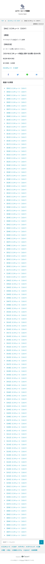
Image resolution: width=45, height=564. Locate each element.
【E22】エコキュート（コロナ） (16, 158)
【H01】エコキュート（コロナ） (16, 280)
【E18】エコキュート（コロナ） (16, 148)
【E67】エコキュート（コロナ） (16, 532)
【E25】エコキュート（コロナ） (16, 169)
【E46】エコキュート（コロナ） (16, 238)
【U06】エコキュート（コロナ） (16, 416)
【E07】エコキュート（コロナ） (16, 109)
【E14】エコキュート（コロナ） (16, 134)
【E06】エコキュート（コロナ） (16, 106)
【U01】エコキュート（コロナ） (16, 399)
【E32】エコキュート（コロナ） (16, 193)
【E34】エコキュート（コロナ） (16, 200)
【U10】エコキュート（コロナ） (16, 430)
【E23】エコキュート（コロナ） (16, 162)
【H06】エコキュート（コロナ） (16, 298)
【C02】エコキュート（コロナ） (16, 490)
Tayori (22, 560)
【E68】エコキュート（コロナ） (16, 535)
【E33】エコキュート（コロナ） (16, 196)
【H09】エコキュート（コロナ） (16, 308)
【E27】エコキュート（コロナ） (16, 175)
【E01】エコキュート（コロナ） (16, 88)
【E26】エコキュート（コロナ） (16, 172)
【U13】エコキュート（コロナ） (16, 441)
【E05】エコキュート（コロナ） (16, 102)
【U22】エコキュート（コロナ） (16, 462)
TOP (2, 21)
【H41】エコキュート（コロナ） (16, 388)
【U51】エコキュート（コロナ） (16, 472)
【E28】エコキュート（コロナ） (16, 179)
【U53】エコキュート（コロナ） (16, 479)
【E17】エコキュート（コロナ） (16, 144)
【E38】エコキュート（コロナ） (16, 214)
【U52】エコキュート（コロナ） (16, 476)
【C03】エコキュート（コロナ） (16, 493)
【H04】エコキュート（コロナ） (16, 291)
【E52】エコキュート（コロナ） (16, 256)
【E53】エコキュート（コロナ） (16, 259)
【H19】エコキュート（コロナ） (16, 336)
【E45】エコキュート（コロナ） (16, 235)
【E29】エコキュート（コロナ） (16, 182)
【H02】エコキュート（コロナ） (16, 284)
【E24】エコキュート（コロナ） (16, 165)
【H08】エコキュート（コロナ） (16, 305)
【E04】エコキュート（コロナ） (16, 99)
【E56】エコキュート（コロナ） (16, 507)
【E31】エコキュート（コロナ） (16, 189)
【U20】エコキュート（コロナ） (16, 455)
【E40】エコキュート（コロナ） (16, 221)
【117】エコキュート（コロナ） (16, 270)
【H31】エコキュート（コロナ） (16, 378)
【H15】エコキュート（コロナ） (16, 326)
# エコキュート (7, 68)
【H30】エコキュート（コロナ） (16, 375)
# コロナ (15, 68)
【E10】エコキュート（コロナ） (16, 120)
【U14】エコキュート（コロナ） (16, 444)
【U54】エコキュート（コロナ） (16, 483)
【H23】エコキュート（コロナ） (16, 350)
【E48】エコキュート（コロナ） (16, 245)
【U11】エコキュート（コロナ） (16, 434)
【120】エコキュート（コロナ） (16, 273)
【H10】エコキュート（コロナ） (16, 312)
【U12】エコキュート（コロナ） (16, 437)
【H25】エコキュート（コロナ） (16, 357)
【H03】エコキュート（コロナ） (16, 287)
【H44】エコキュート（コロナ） (16, 392)
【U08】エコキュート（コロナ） (16, 423)
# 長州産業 (34, 550)
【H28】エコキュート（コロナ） (16, 368)
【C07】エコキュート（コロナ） (16, 504)
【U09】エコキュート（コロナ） (16, 427)
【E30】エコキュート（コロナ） (16, 186)
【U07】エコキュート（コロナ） (16, 420)
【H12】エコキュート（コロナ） (16, 319)
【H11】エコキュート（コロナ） (16, 315)
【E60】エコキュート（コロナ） (16, 511)
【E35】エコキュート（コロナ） (16, 203)
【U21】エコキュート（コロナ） (16, 458)
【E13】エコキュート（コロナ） (16, 130)
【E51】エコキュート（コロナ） (16, 252)
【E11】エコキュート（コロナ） (16, 123)
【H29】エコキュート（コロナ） (16, 371)
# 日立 (8, 550)
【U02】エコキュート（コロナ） (16, 402)
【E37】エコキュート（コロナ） (16, 210)
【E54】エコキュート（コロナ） (16, 263)
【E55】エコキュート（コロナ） (16, 266)
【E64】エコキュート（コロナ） (16, 521)
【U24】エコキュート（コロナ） (16, 469)
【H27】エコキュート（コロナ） (16, 364)
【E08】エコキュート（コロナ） (16, 113)
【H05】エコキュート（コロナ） (16, 294)
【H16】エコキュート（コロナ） (16, 329)
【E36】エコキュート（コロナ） (16, 207)
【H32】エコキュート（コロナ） (16, 381)
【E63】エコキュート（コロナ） (16, 518)
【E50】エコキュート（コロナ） (16, 249)
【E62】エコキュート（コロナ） (16, 514)
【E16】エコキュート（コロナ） (16, 141)
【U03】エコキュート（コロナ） (16, 406)
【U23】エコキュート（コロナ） (16, 465)
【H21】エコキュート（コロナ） (16, 343)
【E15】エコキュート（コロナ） (16, 137)
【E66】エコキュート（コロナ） (16, 528)
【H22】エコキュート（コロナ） (16, 347)
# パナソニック (30, 547)
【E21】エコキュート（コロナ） (16, 155)
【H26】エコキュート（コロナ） (16, 361)
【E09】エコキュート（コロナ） (16, 116)
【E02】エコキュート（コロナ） (16, 92)
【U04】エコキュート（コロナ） (16, 409)
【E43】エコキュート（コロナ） (16, 228)
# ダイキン (21, 547)
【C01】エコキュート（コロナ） (16, 486)
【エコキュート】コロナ (13, 21)
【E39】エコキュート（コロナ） (16, 217)
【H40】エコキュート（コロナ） (16, 385)
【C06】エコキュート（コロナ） (16, 500)
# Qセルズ (26, 550)
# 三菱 (38, 547)
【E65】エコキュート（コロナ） (16, 525)
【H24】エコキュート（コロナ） (16, 354)
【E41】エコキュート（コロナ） (16, 224)
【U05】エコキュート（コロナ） (16, 413)
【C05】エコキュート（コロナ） (16, 497)
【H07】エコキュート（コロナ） (16, 301)
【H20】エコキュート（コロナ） (16, 340)
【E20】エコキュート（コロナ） (16, 151)
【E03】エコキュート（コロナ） (16, 95)
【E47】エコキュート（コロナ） (16, 242)
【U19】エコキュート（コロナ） (16, 451)
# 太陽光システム (17, 550)
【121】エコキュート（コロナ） (16, 277)
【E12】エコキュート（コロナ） (16, 127)
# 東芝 (3, 550)
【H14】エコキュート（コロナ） (16, 322)
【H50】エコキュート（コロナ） (16, 395)
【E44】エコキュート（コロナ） (16, 231)
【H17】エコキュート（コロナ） (16, 333)
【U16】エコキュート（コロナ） (16, 448)
